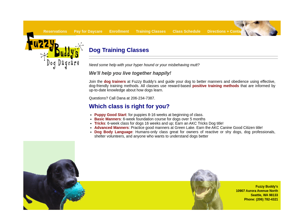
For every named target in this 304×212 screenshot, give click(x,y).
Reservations (55, 31)
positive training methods (215, 86)
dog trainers (115, 81)
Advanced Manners (111, 127)
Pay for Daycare (88, 31)
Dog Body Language (113, 132)
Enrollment (119, 31)
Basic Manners (107, 119)
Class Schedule (187, 31)
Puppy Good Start (110, 115)
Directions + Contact (225, 31)
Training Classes (151, 31)
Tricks (99, 123)
